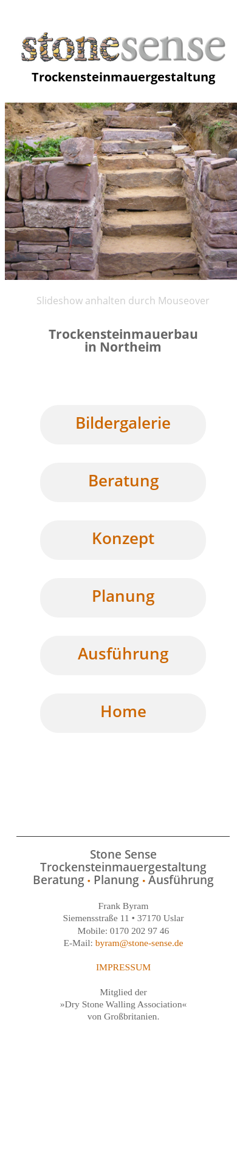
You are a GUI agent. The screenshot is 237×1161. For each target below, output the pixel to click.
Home (123, 711)
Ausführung (123, 653)
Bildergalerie (123, 423)
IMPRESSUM (123, 967)
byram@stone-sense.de (139, 943)
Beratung (123, 480)
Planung (123, 596)
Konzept (123, 538)
